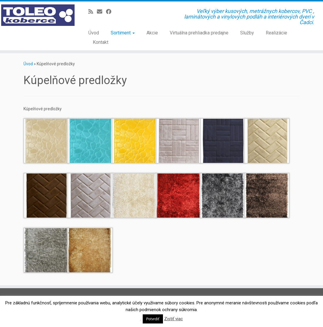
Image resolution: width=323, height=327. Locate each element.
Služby (247, 33)
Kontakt (100, 42)
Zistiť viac (173, 318)
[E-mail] (101, 12)
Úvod (93, 33)
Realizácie (276, 33)
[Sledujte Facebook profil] (110, 12)
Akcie (152, 33)
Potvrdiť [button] (152, 319)
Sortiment (123, 33)
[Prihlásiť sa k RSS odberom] (92, 12)
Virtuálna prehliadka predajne (199, 33)
